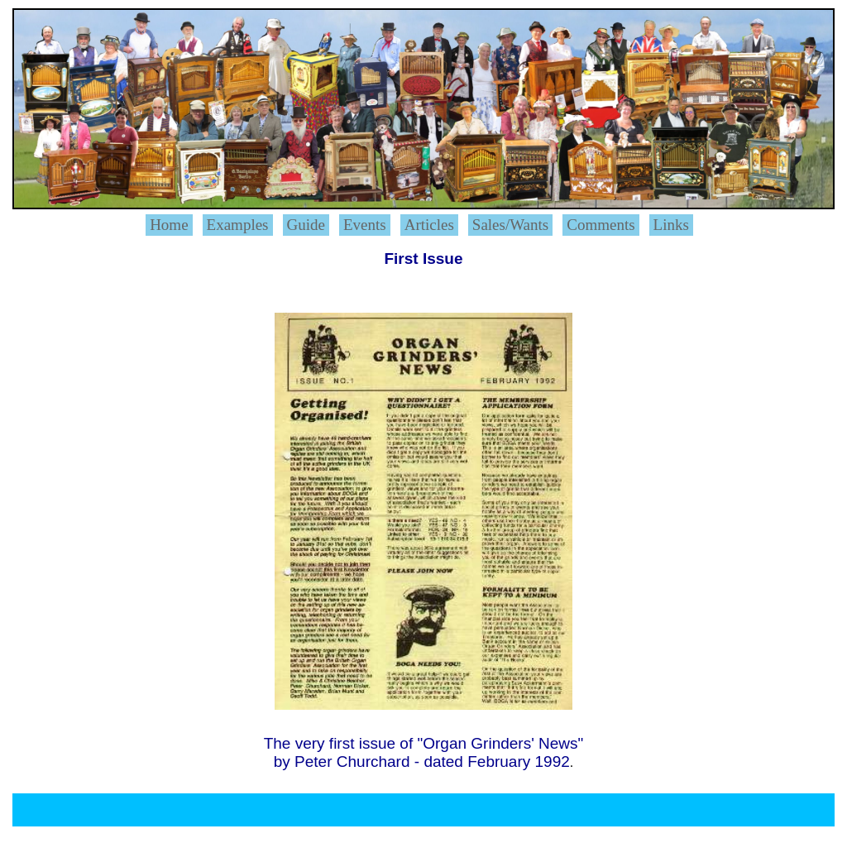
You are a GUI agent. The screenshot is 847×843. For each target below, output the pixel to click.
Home (169, 224)
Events (364, 224)
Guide (306, 224)
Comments (600, 224)
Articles (429, 224)
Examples (238, 224)
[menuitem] (173, 225)
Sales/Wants (510, 224)
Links (671, 224)
